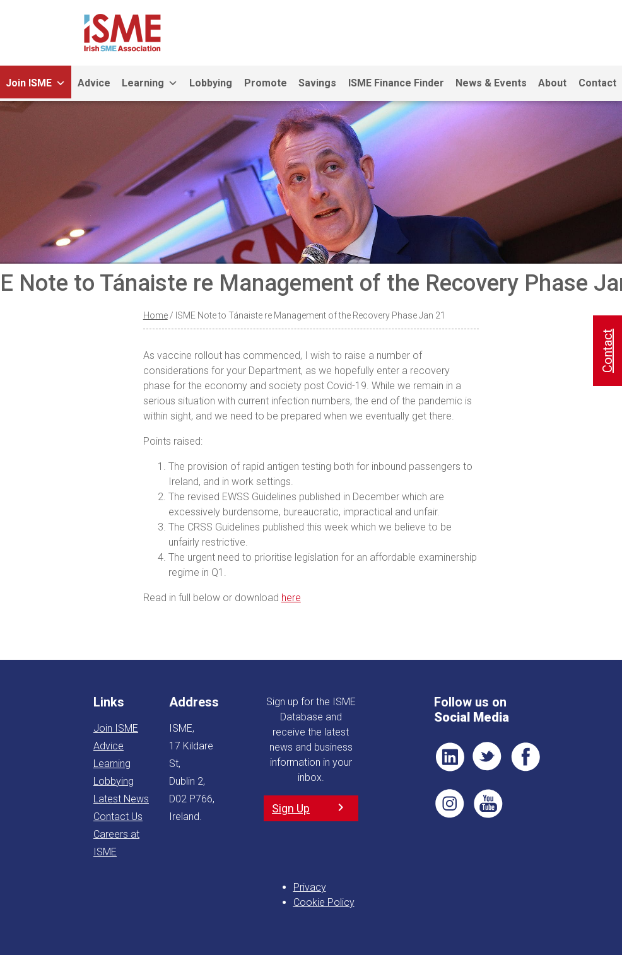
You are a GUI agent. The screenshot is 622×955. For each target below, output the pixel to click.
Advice (94, 83)
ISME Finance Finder (396, 83)
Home (155, 315)
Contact (607, 351)
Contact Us (118, 817)
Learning (150, 83)
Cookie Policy (324, 902)
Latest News (121, 799)
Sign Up (291, 808)
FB (525, 757)
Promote (265, 83)
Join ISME (36, 83)
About (552, 83)
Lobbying (210, 83)
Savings (317, 83)
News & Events (491, 83)
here (291, 598)
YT (487, 803)
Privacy (309, 887)
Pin (450, 803)
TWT (487, 757)
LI (450, 757)
